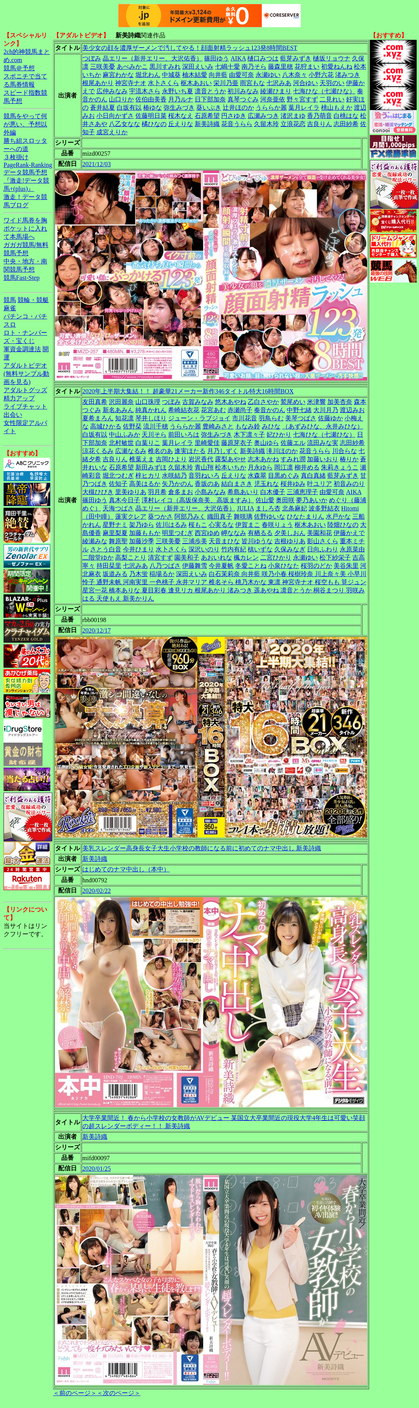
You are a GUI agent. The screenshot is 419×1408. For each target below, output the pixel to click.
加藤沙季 (141, 541)
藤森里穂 (280, 66)
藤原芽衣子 (236, 442)
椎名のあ (160, 451)
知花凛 (124, 418)
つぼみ (91, 58)
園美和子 (186, 557)
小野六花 (321, 74)
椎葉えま (141, 459)
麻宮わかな (118, 74)
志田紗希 (346, 124)
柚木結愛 (194, 74)
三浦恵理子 (302, 492)
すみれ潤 (293, 459)
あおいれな (216, 557)
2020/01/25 (96, 1168)
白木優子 (272, 492)
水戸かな (338, 516)
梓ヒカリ (147, 475)
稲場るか (161, 574)
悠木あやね (230, 401)
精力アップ (19, 398)
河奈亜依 (272, 99)
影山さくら (322, 541)
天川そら (154, 434)
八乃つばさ (165, 565)
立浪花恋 (293, 124)
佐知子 (118, 483)
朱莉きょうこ (340, 467)
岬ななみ (233, 533)
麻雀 (10, 308)
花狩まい (307, 66)
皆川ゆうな (257, 541)
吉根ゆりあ (289, 541)
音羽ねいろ (204, 475)
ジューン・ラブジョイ (199, 418)
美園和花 (319, 533)
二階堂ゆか (98, 557)
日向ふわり (322, 549)
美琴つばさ (300, 418)
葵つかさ (160, 516)
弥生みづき (179, 107)
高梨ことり (130, 557)
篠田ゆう (216, 58)
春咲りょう (277, 524)
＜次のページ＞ (118, 1393)
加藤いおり (322, 459)
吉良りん (319, 124)
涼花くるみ (98, 451)
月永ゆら (260, 467)
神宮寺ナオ (130, 83)
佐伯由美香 (151, 99)
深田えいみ (197, 66)
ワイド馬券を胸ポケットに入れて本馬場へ (25, 228)
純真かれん (151, 410)
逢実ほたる (190, 451)
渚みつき (347, 74)
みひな (271, 426)
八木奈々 (294, 74)
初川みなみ (243, 91)
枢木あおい (196, 83)
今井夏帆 (221, 565)
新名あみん (118, 410)
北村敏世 (121, 442)
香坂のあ (207, 483)
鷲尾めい (293, 401)
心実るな (221, 524)
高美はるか (144, 483)
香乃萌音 (319, 115)
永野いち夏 (177, 91)
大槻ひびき (98, 492)
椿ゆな (152, 107)
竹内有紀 (233, 549)
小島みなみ (210, 492)
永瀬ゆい (268, 74)
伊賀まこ (247, 524)
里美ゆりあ (130, 492)
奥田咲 (285, 500)
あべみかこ (132, 66)
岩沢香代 (200, 459)
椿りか (349, 459)
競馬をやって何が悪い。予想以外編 (25, 124)
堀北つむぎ (118, 475)
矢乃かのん (177, 483)
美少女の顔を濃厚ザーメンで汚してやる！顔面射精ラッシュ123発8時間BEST (189, 47)
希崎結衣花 (183, 410)
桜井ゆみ (293, 483)
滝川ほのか (282, 451)
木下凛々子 (249, 434)
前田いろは (183, 434)
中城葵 (171, 74)
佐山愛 (265, 500)
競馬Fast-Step (21, 277)
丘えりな (180, 124)
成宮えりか (112, 132)
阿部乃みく (190, 516)
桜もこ (197, 524)
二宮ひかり (275, 557)
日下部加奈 (210, 99)
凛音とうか (210, 91)
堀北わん (147, 74)
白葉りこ (147, 442)
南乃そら (253, 66)
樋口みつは (263, 58)
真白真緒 (313, 475)
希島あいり (243, 492)
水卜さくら (163, 83)
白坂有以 (129, 107)
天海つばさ (118, 508)
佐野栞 (132, 426)
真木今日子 (124, 500)
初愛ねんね (336, 66)
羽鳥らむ (271, 418)
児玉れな (266, 483)
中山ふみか (124, 434)
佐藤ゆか (330, 418)
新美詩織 (207, 124)
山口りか (121, 99)
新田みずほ (151, 467)
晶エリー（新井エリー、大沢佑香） (152, 58)
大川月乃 (325, 410)
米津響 (316, 401)
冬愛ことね (250, 565)
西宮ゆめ (207, 533)
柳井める (307, 467)
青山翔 (204, 467)
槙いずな (260, 549)
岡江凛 (283, 467)
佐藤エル (293, 442)
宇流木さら (144, 91)
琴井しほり (151, 418)
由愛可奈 (241, 74)
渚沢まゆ (293, 115)
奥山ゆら (266, 442)
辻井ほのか (238, 107)
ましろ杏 (268, 508)
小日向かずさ (115, 115)
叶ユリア (319, 483)
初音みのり (349, 483)
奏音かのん (269, 410)
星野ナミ (115, 524)
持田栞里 (108, 565)
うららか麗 (271, 107)
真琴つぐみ (243, 99)
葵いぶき (208, 107)
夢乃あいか (311, 500)
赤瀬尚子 (239, 410)
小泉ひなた (283, 565)
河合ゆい (305, 83)
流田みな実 (322, 442)
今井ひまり (138, 549)
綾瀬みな (94, 541)
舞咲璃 (243, 516)
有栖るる (260, 533)
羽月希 (157, 492)
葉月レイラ (304, 107)
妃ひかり (278, 434)
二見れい (332, 99)
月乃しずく (222, 451)
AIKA (238, 58)
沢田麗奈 (121, 401)
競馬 (10, 300)
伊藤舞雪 (194, 565)
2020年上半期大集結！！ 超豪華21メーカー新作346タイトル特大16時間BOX (188, 391)
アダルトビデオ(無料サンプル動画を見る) (26, 373)
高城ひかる (105, 426)
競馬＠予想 (19, 68)
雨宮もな (252, 83)
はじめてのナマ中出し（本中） (126, 869)
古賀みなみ (197, 401)
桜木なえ (180, 115)
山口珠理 (147, 401)
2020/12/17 (96, 630)
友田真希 (94, 401)
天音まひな (224, 541)
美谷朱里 (346, 565)
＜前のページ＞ (75, 1393)
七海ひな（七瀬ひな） (324, 91)
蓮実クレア (130, 516)
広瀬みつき (263, 115)
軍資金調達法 (22, 349)
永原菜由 (352, 549)
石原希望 (207, 115)
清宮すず (160, 557)
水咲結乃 (174, 475)
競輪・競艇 (33, 300)
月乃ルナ (180, 99)
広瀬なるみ (130, 451)
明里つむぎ (177, 533)
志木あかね (263, 459)
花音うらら (236, 124)
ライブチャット (25, 406)
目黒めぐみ (283, 475)
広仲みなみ (112, 91)
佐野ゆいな (269, 516)
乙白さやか (263, 401)
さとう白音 (105, 549)
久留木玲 (266, 124)
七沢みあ (278, 83)
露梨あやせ (230, 459)
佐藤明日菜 (151, 115)
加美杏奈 (339, 401)
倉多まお (180, 492)
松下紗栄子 (335, 557)
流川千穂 (155, 426)
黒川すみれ (165, 66)
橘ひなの (154, 124)
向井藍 (218, 74)
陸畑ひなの (343, 524)
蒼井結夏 (102, 107)
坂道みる (115, 574)
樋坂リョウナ (331, 58)
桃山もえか (336, 107)
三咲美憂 (102, 66)
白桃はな (346, 115)
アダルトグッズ (25, 390)
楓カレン (246, 557)
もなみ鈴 (247, 426)
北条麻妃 (294, 508)
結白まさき (236, 483)
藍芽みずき (295, 58)
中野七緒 (299, 410)
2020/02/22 (96, 890)
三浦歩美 (194, 541)
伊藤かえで (349, 533)
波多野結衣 (324, 508)
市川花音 (244, 418)
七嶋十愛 (227, 66)
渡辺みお (352, 410)
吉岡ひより (171, 459)
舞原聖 (118, 541)
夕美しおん (289, 533)
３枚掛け (16, 157)
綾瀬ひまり (275, 91)
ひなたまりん (305, 516)
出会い (13, 414)
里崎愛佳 (207, 442)
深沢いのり (204, 549)
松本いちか (230, 467)
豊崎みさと (218, 426)
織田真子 (219, 516)
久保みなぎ (289, 549)
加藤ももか (144, 533)
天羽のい (332, 83)
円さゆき (233, 115)
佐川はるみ (171, 524)
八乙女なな (124, 124)
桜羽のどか (316, 565)
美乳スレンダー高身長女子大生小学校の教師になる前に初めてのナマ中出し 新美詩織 (201, 848)
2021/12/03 (96, 164)
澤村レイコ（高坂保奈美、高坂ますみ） (198, 500)
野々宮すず (302, 99)
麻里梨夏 (115, 533)
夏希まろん (98, 418)
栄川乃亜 (225, 83)
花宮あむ (213, 410)
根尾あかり (98, 83)
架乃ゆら (141, 524)
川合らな (344, 451)
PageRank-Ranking (28, 165)
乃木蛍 (138, 574)
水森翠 (257, 475)
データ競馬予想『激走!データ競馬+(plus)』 (26, 180)
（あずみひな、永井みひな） (322, 426)
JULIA (245, 508)
